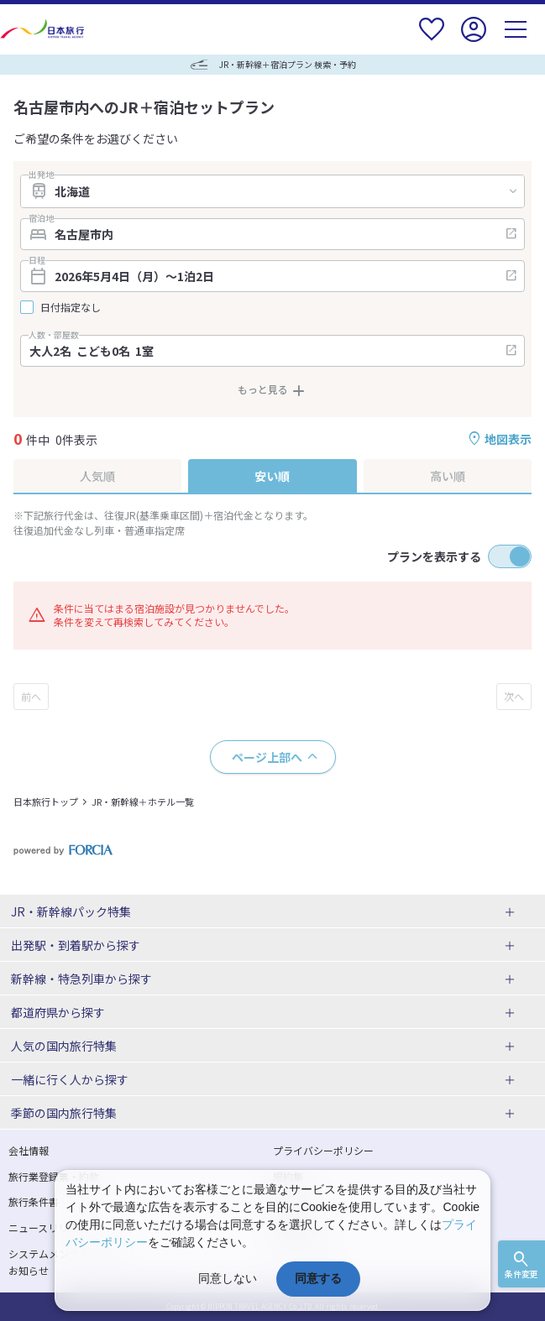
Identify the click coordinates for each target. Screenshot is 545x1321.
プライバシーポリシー (323, 1150)
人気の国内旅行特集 (64, 1045)
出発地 (41, 174)
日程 (37, 260)
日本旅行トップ (45, 801)
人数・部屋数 (54, 335)
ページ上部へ (267, 757)
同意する (318, 1278)
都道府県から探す (58, 1012)
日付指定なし (70, 307)
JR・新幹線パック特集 (71, 911)
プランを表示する (434, 556)
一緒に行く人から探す (69, 1079)
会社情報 (28, 1150)
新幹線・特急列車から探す (81, 978)
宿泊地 (41, 218)
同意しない (227, 1278)
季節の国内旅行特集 (64, 1112)
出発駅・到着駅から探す (75, 945)
